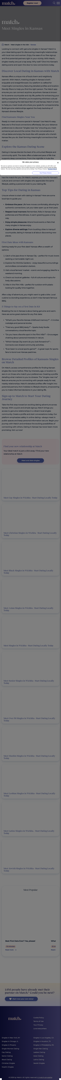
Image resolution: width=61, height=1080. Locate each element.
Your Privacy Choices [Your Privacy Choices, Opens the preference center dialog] (45, 173)
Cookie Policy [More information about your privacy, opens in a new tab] (52, 169)
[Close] (57, 162)
